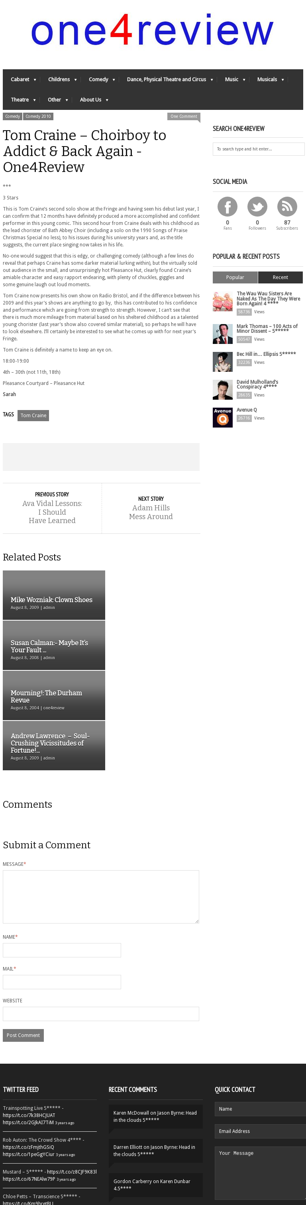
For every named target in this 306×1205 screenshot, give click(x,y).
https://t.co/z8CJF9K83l (72, 1082)
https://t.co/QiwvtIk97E (28, 1153)
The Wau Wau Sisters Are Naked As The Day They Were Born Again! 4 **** (268, 299)
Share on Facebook (22, 457)
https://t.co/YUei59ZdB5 (29, 1145)
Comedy (98, 82)
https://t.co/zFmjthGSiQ (28, 1057)
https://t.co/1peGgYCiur (29, 1064)
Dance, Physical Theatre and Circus (166, 82)
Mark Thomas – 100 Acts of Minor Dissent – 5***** (267, 329)
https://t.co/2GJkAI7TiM (28, 1032)
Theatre (19, 102)
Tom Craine (33, 416)
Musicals (266, 82)
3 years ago (64, 1033)
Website (12, 911)
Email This (180, 457)
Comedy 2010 (38, 117)
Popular (235, 278)
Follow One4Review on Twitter (50, 1169)
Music (231, 82)
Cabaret (19, 82)
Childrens (58, 82)
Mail (9, 879)
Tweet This (62, 457)
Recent (280, 278)
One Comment (184, 117)
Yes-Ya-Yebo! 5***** (157, 1126)
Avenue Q (247, 410)
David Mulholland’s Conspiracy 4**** (257, 384)
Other (54, 102)
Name (10, 847)
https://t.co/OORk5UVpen (30, 1121)
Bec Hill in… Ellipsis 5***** (266, 354)
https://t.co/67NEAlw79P (29, 1089)
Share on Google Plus (101, 457)
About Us (90, 102)
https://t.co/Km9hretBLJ (28, 1114)
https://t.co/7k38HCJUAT (29, 1025)
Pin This (140, 457)
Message (14, 765)
